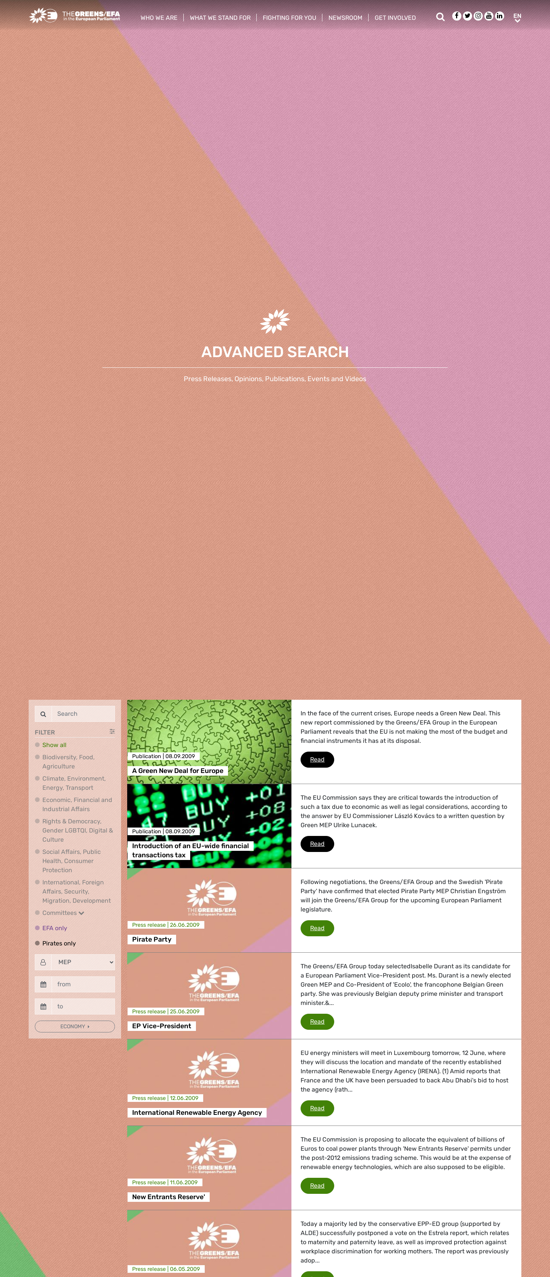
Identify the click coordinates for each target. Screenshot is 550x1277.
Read (322, 759)
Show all (54, 745)
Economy (73, 1026)
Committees (63, 912)
